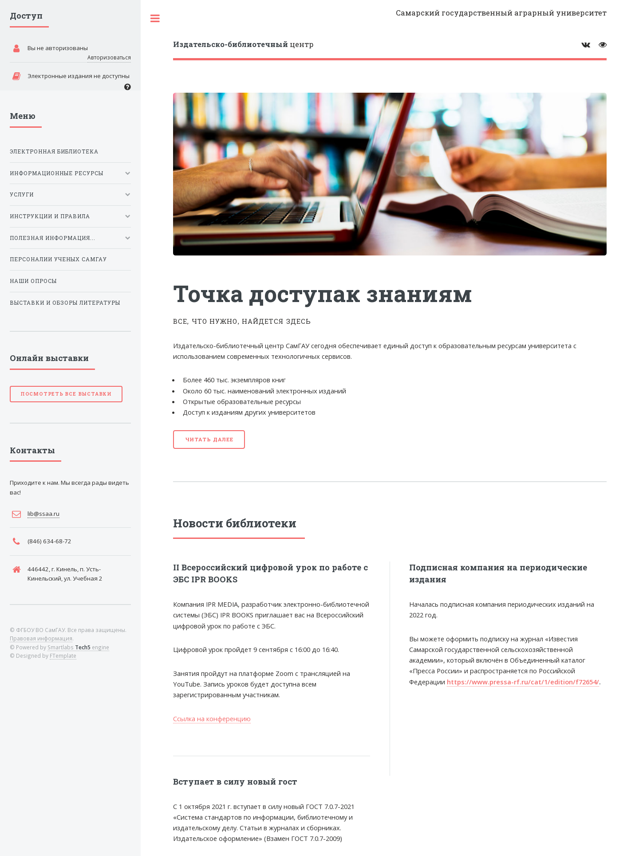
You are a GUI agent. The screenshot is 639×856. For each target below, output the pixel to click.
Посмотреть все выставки (66, 394)
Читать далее (209, 439)
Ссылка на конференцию (212, 718)
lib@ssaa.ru (43, 514)
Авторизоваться (109, 57)
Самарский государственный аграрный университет (501, 12)
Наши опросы (33, 281)
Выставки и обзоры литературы (65, 302)
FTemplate (63, 655)
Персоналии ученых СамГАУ (58, 259)
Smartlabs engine (78, 647)
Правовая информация (41, 638)
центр (243, 44)
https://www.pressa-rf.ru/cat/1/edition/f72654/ (523, 681)
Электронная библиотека (54, 151)
